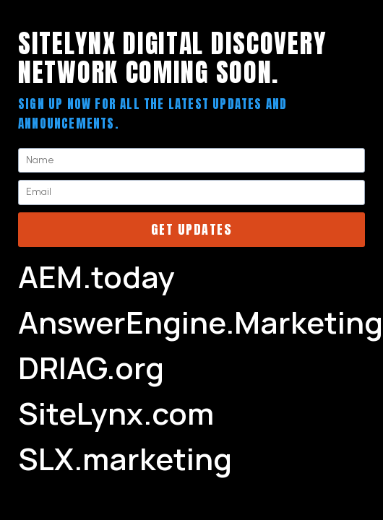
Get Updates (192, 229)
